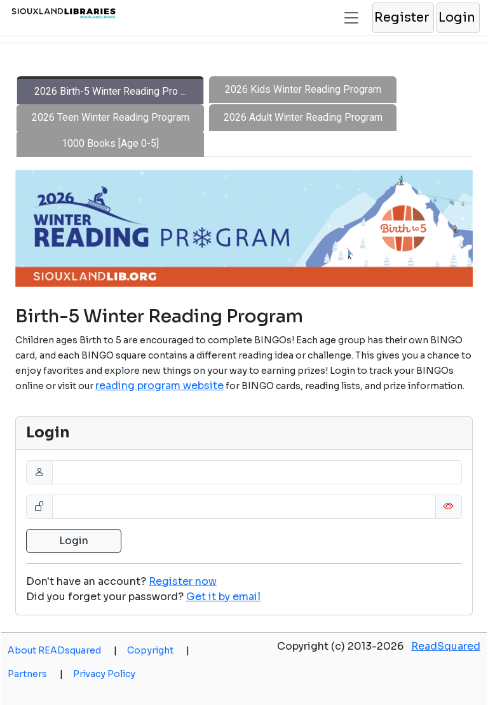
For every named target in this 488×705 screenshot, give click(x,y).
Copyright (158, 650)
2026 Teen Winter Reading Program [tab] (110, 117)
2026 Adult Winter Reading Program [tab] (303, 117)
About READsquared (62, 650)
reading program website (159, 385)
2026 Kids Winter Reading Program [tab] (303, 89)
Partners (35, 674)
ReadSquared (445, 646)
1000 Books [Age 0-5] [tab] (110, 143)
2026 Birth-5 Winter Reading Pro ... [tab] (110, 91)
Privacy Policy (104, 674)
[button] (402, 17)
